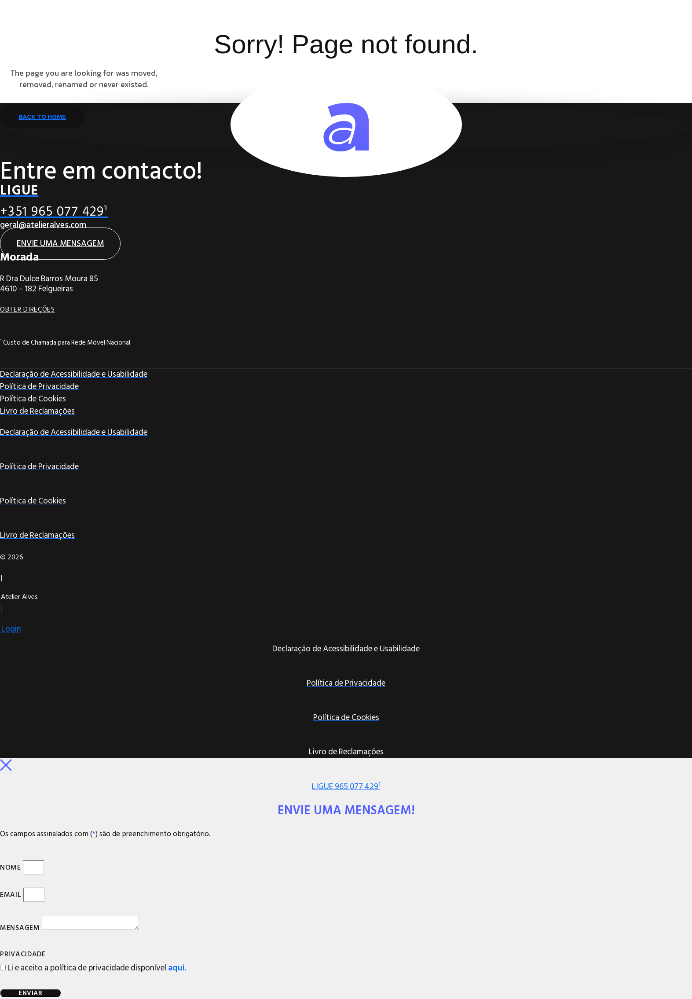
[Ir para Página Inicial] (346, 124)
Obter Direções (27, 309)
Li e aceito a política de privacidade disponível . (97, 968)
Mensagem (20, 928)
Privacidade (23, 955)
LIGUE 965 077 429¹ (346, 786)
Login (11, 629)
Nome (10, 868)
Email (11, 895)
